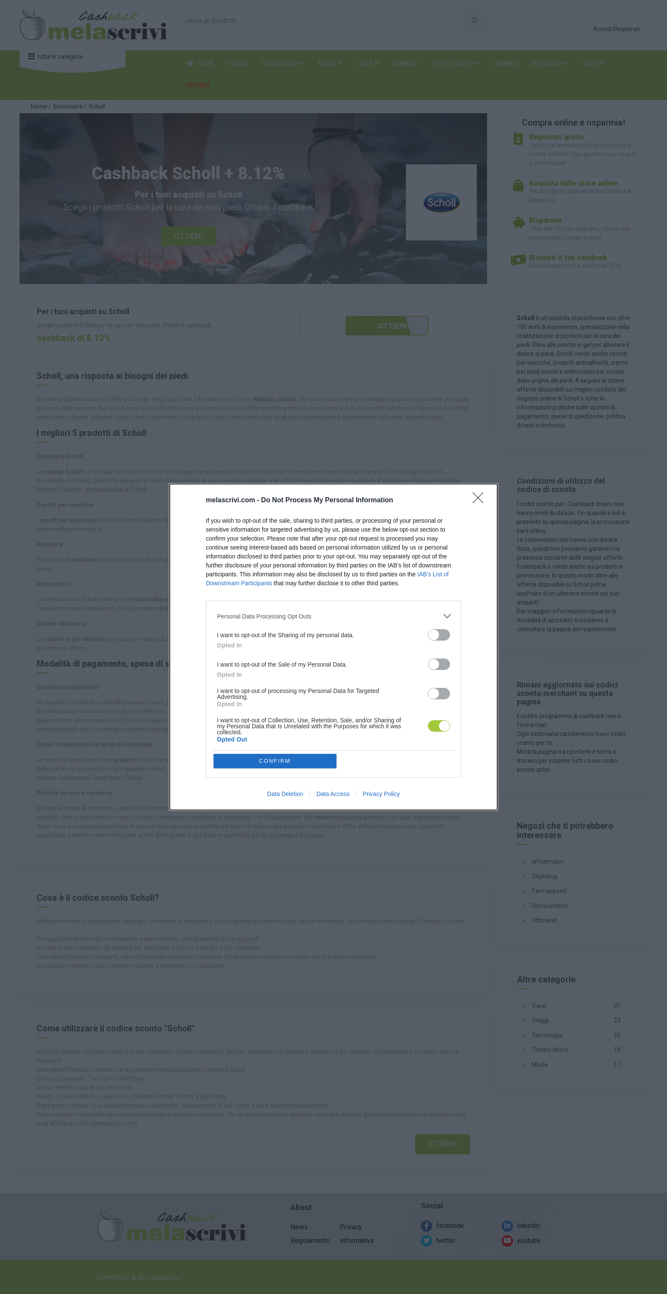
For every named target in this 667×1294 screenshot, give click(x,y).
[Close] (481, 500)
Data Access (333, 793)
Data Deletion (285, 793)
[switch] (439, 635)
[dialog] (333, 647)
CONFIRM (275, 761)
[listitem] (333, 616)
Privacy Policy (381, 793)
